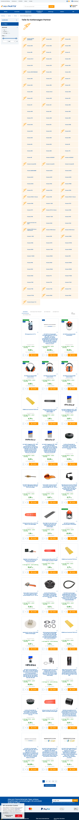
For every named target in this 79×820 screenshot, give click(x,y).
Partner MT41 (30, 177)
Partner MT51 (49, 177)
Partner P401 (68, 216)
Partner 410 (67, 98)
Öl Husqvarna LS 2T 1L (30, 334)
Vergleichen (37, 332)
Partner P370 (68, 203)
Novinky (5, 31)
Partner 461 (48, 111)
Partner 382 (30, 85)
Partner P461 (49, 236)
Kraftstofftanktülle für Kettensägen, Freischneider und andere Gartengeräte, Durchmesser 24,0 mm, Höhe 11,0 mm (30, 712)
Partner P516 (30, 262)
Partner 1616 (49, 45)
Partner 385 (49, 85)
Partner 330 (49, 59)
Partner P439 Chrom (50, 229)
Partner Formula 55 (69, 164)
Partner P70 (49, 275)
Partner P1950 (68, 183)
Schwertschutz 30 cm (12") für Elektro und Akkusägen (30, 524)
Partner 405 (49, 98)
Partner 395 (30, 91)
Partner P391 (30, 216)
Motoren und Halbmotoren (28, 12)
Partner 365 (30, 78)
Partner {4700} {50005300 (30, 39)
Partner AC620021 (50, 157)
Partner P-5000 (30, 256)
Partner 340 (30, 65)
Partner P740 (49, 289)
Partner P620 (30, 275)
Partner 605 (68, 137)
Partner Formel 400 (31, 164)
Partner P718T (30, 282)
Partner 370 (49, 78)
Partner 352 (49, 72)
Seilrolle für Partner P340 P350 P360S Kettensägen (30, 633)
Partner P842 (68, 295)
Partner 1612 (49, 39)
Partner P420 (49, 223)
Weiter (56, 781)
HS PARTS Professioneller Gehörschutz (30, 376)
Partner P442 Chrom (69, 229)
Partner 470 (30, 118)
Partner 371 (67, 78)
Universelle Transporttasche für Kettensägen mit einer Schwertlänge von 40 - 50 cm (49, 486)
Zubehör (62, 11)
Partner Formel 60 (50, 164)
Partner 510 (48, 124)
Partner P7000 (68, 275)
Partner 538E (68, 124)
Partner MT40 (68, 170)
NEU (73, 11)
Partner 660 (49, 151)
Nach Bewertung (27, 314)
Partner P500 (30, 249)
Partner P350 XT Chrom (32, 197)
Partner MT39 (49, 170)
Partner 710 (67, 151)
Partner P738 (30, 289)
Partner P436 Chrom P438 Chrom (31, 230)
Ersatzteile (17, 11)
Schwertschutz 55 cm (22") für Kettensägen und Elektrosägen (50, 560)
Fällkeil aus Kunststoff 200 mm (69, 632)
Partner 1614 (30, 45)
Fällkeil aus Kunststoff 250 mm (30, 409)
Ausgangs (25, 311)
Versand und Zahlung (5, 1)
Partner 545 (30, 137)
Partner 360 (68, 72)
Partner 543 (68, 131)
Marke (26, 1)
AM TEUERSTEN (47, 311)
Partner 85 (29, 157)
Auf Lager (5, 33)
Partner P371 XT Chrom (51, 210)
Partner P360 (30, 203)
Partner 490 (49, 118)
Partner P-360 (49, 203)
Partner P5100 (49, 256)
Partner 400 (68, 91)
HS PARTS (20, 1)
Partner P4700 (68, 243)
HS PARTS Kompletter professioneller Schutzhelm (69, 524)
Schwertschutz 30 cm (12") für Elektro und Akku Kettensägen (50, 711)
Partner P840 (49, 295)
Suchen (51, 6)
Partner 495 (68, 118)
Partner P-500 (49, 249)
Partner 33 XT (30, 59)
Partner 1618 (68, 45)
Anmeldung (75, 1)
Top (4, 30)
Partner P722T (68, 282)
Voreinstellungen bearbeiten (9, 816)
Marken (5, 11)
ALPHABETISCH (56, 311)
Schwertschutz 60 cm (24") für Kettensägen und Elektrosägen (50, 410)
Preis (3, 36)
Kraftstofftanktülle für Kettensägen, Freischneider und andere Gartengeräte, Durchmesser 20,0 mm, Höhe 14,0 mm (50, 595)
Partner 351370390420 (32, 72)
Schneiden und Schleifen (39, 12)
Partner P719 (49, 282)
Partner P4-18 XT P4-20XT (32, 223)
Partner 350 (68, 65)
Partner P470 (49, 243)
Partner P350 (68, 190)
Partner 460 (30, 111)
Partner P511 (68, 256)
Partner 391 (67, 85)
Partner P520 (49, 262)
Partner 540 (30, 131)
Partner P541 (30, 269)
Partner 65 (67, 144)
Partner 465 (68, 111)
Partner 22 (67, 52)
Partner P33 (30, 190)
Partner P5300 (68, 262)
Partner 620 (49, 144)
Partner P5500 (68, 269)
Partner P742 (68, 289)
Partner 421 (48, 105)
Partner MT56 (68, 177)
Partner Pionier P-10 (31, 302)
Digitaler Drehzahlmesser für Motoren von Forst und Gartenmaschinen (30, 560)
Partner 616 (29, 144)
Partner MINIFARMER (31, 170)
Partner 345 (49, 65)
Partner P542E (49, 269)
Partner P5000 (68, 249)
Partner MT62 (30, 183)
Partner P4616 (68, 236)
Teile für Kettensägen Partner (26, 15)
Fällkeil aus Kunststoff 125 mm (69, 559)
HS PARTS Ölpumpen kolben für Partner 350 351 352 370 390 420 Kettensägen (30, 486)
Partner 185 (29, 52)
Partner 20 (48, 52)
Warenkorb (74, 6)
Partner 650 (30, 151)
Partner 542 (49, 131)
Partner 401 (29, 98)
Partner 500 (30, 124)
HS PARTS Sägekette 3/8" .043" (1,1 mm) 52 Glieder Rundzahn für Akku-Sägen (69, 410)
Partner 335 (67, 59)
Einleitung (3, 15)
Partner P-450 (30, 236)
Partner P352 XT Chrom (70, 197)
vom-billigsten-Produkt (36, 311)
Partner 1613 (68, 39)
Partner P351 (49, 197)
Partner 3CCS (49, 91)
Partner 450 (68, 105)
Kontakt (30, 1)
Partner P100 (49, 183)
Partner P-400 (49, 216)
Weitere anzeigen (49, 785)
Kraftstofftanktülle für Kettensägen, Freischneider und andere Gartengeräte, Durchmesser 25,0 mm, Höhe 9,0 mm (69, 447)
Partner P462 (30, 243)
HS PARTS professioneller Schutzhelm (69, 335)
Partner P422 (68, 223)
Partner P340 (49, 190)
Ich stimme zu (18, 816)
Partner (15, 15)
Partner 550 (49, 137)
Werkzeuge (50, 11)
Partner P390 (68, 210)
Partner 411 (29, 105)
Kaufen (34, 355)
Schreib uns (14, 1)
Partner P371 (30, 210)
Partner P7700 (30, 295)
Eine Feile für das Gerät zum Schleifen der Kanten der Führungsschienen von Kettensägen (50, 525)
